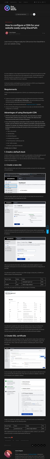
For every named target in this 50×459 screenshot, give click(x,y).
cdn (13, 440)
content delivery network (25, 440)
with (6, 2)
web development (8, 440)
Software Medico (33, 454)
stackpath (17, 440)
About (20, 2)
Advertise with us (13, 2)
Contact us (26, 2)
